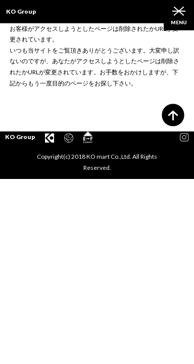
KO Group (21, 11)
